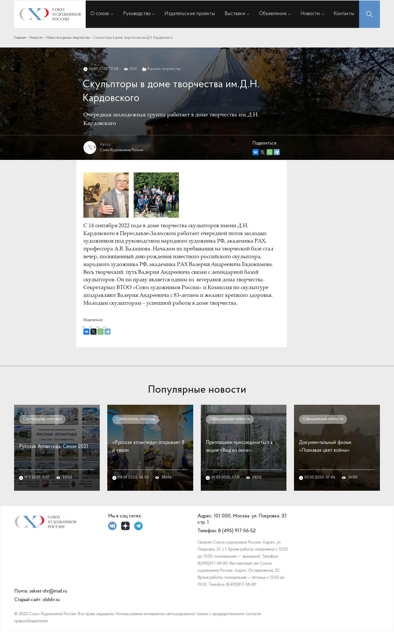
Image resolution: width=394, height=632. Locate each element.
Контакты (344, 13)
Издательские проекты (190, 13)
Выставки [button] (235, 13)
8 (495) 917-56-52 (237, 530)
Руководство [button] (137, 13)
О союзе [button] (99, 13)
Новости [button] (310, 13)
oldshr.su (51, 599)
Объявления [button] (272, 13)
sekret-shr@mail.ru (48, 591)
